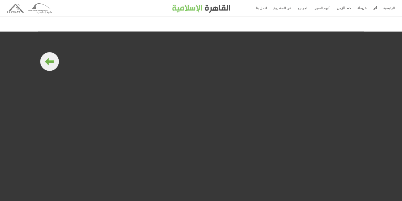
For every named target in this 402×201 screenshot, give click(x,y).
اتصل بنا (261, 8)
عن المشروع (282, 8)
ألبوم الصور (322, 8)
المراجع (303, 8)
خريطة (362, 8)
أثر (375, 8)
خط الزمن (344, 8)
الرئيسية (389, 8)
